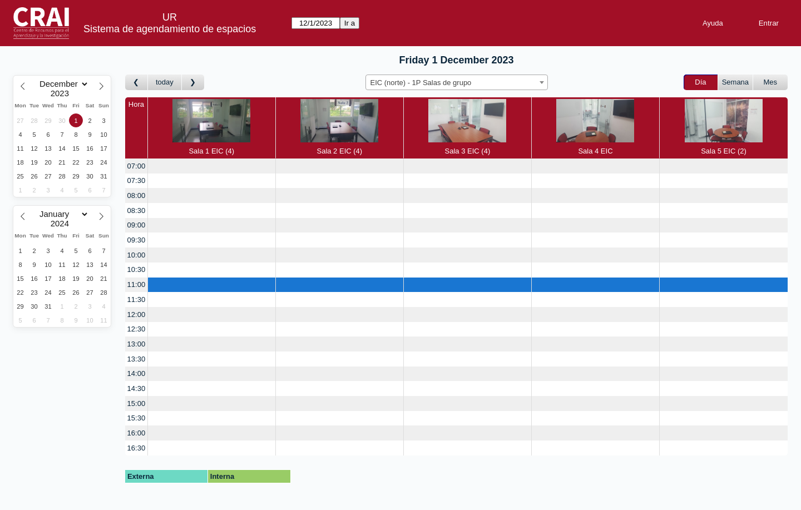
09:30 (136, 240)
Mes (771, 82)
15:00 (136, 403)
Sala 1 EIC (211, 127)
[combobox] (456, 82)
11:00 (136, 284)
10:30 (136, 269)
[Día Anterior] (136, 83)
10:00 (136, 255)
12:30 (136, 329)
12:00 (136, 314)
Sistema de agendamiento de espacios (169, 28)
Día (700, 82)
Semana (735, 82)
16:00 (136, 433)
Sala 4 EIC (595, 127)
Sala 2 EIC (339, 127)
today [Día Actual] (165, 82)
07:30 (136, 180)
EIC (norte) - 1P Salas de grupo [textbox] (421, 82)
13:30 (136, 359)
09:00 (136, 225)
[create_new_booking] (211, 166)
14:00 (136, 373)
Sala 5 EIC (724, 127)
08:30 (136, 210)
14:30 (136, 388)
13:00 (136, 344)
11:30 (136, 299)
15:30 (136, 418)
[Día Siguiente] (193, 83)
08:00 (136, 195)
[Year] (62, 93)
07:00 (136, 166)
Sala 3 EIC (467, 127)
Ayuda (713, 23)
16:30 (136, 448)
